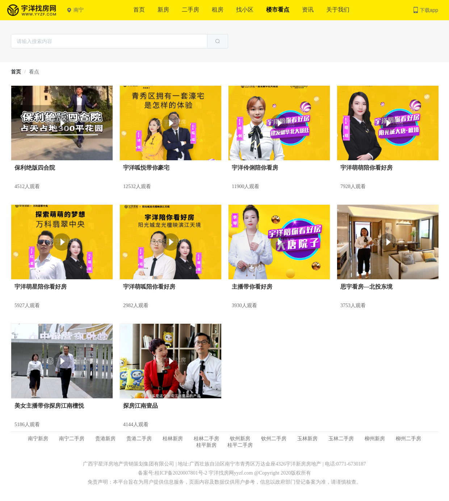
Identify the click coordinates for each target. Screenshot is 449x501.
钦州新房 (240, 438)
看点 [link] (34, 72)
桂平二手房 (240, 445)
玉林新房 (307, 438)
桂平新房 (206, 445)
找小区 (244, 10)
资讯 (308, 10)
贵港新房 (105, 438)
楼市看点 (277, 10)
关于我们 (337, 10)
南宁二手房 (71, 438)
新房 (163, 10)
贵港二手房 (139, 438)
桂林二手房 (206, 438)
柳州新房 (375, 438)
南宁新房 (38, 438)
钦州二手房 (273, 438)
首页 (139, 10)
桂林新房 (173, 438)
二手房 (190, 10)
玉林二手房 (341, 438)
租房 (217, 10)
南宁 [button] (75, 10)
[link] (16, 72)
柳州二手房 (408, 438)
